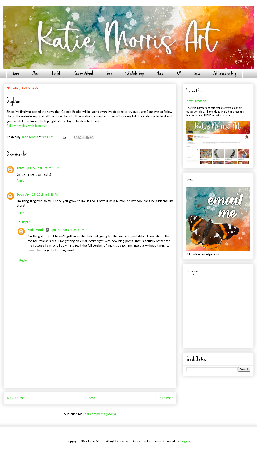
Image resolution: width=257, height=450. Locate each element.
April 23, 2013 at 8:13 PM (42, 194)
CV (179, 73)
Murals (160, 73)
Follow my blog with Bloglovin (27, 126)
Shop (109, 73)
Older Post (164, 398)
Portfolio (57, 73)
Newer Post (16, 398)
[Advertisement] (90, 358)
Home (16, 73)
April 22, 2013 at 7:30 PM (42, 168)
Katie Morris (36, 230)
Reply (20, 181)
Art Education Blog (224, 73)
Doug (20, 194)
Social (196, 73)
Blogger (185, 441)
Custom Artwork (84, 73)
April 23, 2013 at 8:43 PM (67, 230)
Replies (27, 222)
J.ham (20, 168)
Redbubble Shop (134, 73)
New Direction (196, 101)
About (35, 73)
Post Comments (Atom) (99, 414)
